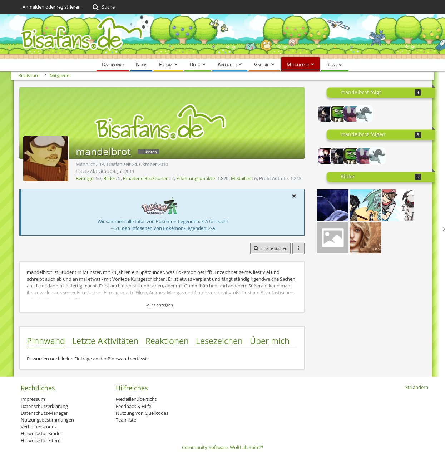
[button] (294, 196)
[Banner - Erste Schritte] (365, 237)
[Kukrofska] (338, 113)
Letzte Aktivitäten (105, 340)
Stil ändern (416, 387)
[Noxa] (364, 113)
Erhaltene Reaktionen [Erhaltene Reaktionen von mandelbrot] (146, 178)
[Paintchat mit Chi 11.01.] (365, 205)
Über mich (270, 340)
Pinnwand (46, 340)
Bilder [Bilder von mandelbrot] (109, 178)
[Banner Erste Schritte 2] (332, 205)
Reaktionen (167, 340)
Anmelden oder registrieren (52, 7)
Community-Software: (222, 447)
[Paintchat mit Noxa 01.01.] (398, 205)
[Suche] (103, 7)
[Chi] (325, 113)
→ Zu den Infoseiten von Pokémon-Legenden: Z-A (162, 228)
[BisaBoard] (222, 36)
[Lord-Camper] (325, 155)
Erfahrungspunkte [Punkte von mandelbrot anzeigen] (195, 178)
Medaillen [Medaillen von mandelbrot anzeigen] (241, 178)
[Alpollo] (351, 113)
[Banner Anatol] (332, 237)
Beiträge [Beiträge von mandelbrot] (84, 178)
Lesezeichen (219, 340)
